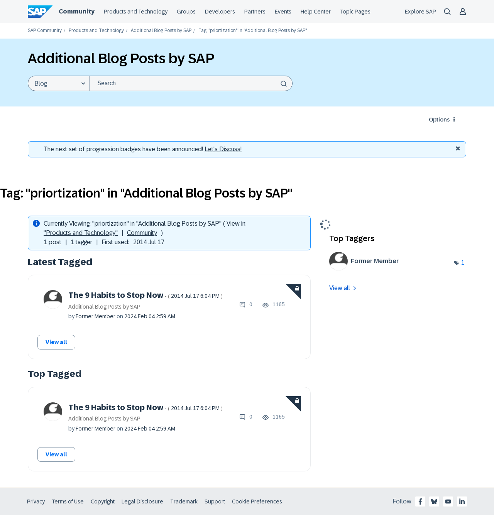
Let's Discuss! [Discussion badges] (223, 149)
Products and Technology (96, 30)
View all (56, 342)
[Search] (191, 83)
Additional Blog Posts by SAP (161, 30)
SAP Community (45, 30)
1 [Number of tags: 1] (463, 262)
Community (142, 233)
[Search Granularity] (59, 83)
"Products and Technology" (81, 233)
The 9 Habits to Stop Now (145, 295)
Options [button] (439, 120)
